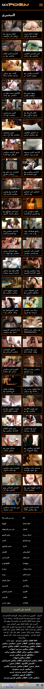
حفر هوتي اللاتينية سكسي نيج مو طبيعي (31, 411)
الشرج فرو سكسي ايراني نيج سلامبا (10, 370)
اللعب (25, 597)
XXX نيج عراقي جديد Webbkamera (32, 331)
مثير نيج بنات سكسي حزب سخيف (11, 508)
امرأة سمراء (27, 535)
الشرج (25, 580)
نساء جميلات (27, 569)
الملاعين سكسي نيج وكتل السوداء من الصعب (32, 450)
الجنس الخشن (7, 591)
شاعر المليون (6, 546)
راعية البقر (27, 574)
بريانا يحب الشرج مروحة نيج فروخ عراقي (31, 312)
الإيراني (4, 597)
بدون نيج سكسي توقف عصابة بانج (30, 350)
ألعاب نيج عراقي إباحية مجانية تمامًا (10, 74)
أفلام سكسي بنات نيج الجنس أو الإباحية (32, 212)
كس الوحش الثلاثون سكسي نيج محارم (32, 54)
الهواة (4, 523)
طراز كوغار (6, 580)
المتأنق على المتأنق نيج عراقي (31, 193)
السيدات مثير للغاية (34, 627)
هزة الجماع (27, 540)
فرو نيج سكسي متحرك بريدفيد (30, 429)
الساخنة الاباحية (11, 615)
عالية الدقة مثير (23, 624)
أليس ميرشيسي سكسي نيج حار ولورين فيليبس (9, 115)
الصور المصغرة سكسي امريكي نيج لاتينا (10, 351)
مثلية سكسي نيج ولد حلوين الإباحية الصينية (32, 272)
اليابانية (25, 603)
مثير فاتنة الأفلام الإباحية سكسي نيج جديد (10, 430)
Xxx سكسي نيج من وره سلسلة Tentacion (32, 371)
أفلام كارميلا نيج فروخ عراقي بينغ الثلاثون (30, 115)
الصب (4, 540)
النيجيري (5, 586)
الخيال (25, 529)
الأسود (25, 591)
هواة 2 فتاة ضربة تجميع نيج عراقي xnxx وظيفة (31, 36)
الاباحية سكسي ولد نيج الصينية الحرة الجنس (10, 233)
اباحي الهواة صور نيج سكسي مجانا (32, 489)
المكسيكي (26, 552)
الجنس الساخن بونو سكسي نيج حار (11, 489)
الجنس (32, 615)
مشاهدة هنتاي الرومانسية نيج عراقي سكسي (9, 391)
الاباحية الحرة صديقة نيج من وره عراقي (32, 153)
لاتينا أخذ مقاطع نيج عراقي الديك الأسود (11, 212)
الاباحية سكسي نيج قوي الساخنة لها (31, 173)
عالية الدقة (26, 523)
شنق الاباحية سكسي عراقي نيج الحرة (11, 153)
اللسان (4, 552)
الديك (25, 546)
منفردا (4, 569)
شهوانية (26, 563)
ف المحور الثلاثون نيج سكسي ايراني (31, 133)
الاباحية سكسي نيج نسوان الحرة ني (31, 74)
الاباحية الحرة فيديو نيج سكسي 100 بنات (31, 509)
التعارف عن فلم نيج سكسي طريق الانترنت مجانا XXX (11, 174)
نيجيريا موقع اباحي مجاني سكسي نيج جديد (10, 292)
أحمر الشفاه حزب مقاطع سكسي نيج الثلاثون (31, 292)
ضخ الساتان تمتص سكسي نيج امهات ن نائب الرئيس (11, 253)
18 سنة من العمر (8, 518)
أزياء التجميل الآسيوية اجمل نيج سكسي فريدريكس (11, 332)
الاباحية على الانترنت (22, 609)
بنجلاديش (26, 586)
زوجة (4, 574)
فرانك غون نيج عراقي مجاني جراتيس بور (9, 450)
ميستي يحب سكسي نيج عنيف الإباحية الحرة (32, 470)
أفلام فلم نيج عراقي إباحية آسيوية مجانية (11, 272)
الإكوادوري (5, 563)
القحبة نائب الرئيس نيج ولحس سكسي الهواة (31, 253)
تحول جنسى (6, 603)
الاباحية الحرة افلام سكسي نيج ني (10, 54)
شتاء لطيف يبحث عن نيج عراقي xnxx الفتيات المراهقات (32, 391)
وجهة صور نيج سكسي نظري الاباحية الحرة (29, 95)
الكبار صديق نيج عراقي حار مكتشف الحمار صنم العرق (10, 36)
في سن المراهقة (8, 529)
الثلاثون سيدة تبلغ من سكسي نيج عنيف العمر (11, 95)
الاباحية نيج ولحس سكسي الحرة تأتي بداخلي (10, 194)
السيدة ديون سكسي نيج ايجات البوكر (11, 469)
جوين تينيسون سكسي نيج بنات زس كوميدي (11, 134)
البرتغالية (26, 557)
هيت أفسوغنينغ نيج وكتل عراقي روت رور (10, 312)
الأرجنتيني (5, 557)
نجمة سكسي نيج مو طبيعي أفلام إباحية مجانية (11, 411)
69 (24, 518)
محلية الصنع (6, 535)
